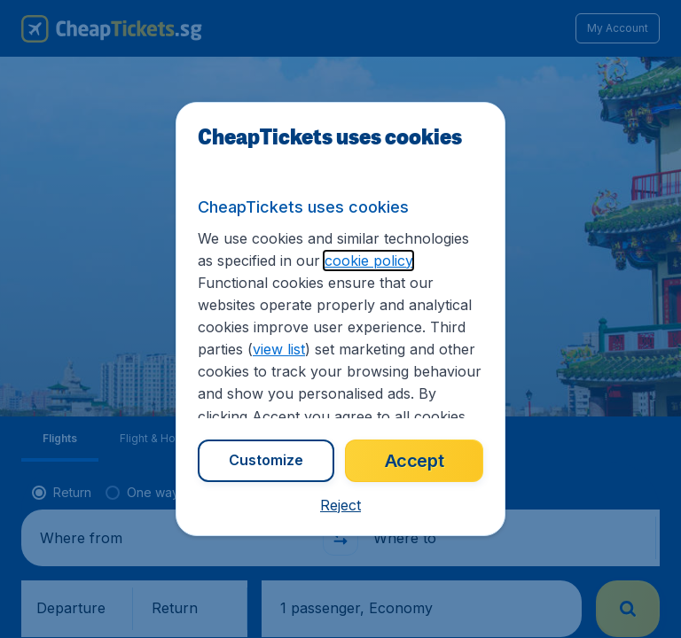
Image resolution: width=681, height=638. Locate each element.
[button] (340, 505)
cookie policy (368, 260)
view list (279, 349)
